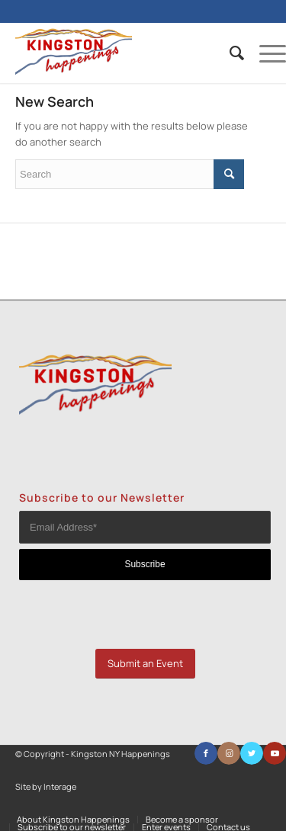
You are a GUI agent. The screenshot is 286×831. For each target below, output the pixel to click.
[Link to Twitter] (251, 753)
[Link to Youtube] (274, 753)
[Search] (229, 52)
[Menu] (265, 52)
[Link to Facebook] (205, 753)
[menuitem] (229, 52)
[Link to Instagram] (228, 753)
